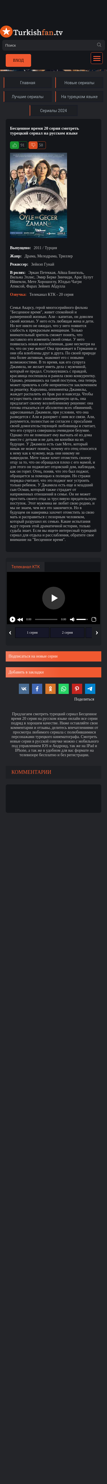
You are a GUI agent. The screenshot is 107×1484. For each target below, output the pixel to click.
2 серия (67, 632)
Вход (18, 60)
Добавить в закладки (26, 672)
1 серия (32, 632)
